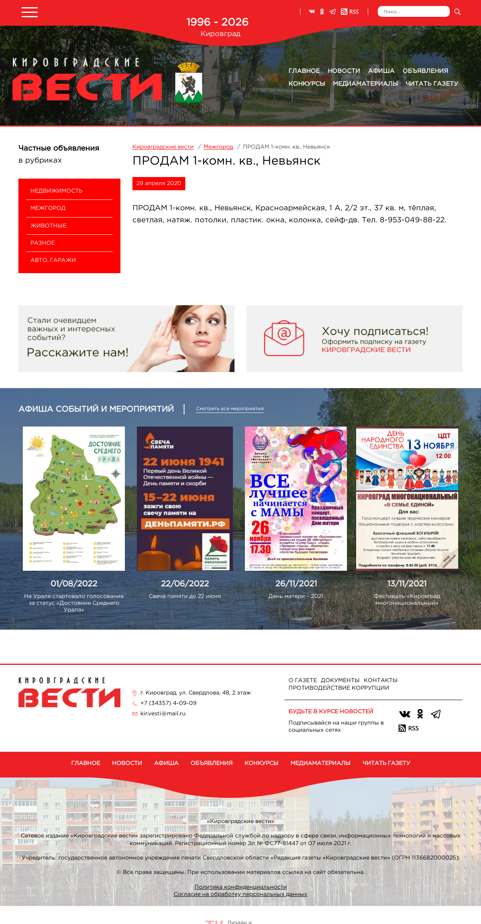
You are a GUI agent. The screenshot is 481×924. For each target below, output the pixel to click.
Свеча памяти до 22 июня (185, 596)
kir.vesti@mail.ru (163, 713)
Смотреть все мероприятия (230, 409)
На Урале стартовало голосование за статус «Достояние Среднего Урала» (74, 603)
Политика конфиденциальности (240, 887)
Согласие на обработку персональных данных (240, 894)
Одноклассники (322, 11)
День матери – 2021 (296, 596)
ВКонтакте (312, 11)
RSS (350, 11)
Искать (457, 11)
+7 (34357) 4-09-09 (168, 703)
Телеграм (332, 11)
